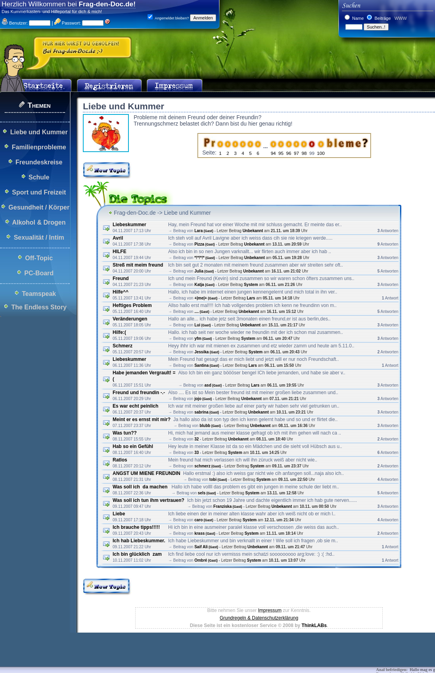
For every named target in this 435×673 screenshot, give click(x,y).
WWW (400, 18)
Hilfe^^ (120, 292)
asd (213, 385)
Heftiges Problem (132, 305)
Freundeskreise (38, 162)
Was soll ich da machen (141, 487)
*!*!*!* (204, 257)
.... (201, 311)
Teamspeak (39, 293)
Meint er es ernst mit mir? (142, 419)
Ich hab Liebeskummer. (139, 540)
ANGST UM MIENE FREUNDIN (146, 473)
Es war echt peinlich (135, 406)
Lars (251, 298)
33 (196, 452)
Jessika (206, 352)
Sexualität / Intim (39, 237)
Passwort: (67, 23)
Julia (204, 271)
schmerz (207, 466)
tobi (218, 479)
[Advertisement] (144, 655)
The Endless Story (39, 307)
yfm (203, 338)
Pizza (204, 244)
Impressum (270, 610)
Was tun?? (125, 433)
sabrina (206, 412)
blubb (210, 425)
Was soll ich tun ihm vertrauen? (148, 500)
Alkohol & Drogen (38, 222)
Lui (202, 325)
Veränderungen (130, 319)
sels (207, 493)
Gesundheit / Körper (38, 207)
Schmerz (122, 346)
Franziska (227, 506)
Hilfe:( (119, 332)
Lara (203, 231)
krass (204, 533)
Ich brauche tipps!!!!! (136, 527)
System (251, 284)
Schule (39, 177)
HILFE (119, 251)
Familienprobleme (39, 147)
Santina (206, 365)
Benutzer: (15, 23)
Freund (121, 278)
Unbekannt (253, 231)
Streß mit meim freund (138, 265)
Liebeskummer (129, 224)
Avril (118, 238)
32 (196, 439)
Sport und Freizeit (39, 192)
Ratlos (120, 460)
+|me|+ (205, 298)
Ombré (206, 560)
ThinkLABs (313, 625)
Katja (204, 284)
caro (203, 520)
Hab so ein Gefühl (133, 446)
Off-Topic (39, 258)
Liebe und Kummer (39, 132)
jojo (203, 399)
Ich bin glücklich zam (137, 554)
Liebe (119, 514)
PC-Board (39, 273)
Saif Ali (206, 547)
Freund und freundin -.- (139, 392)
